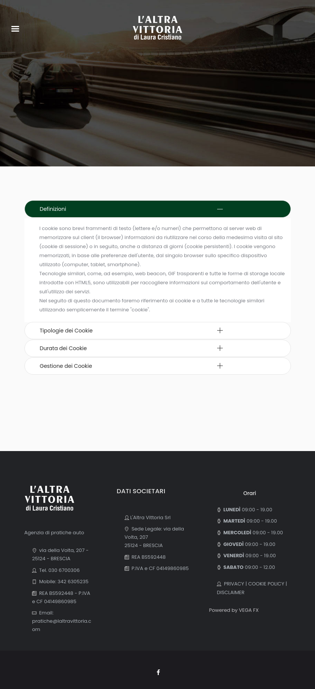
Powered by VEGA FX (234, 610)
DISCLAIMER (230, 592)
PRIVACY (232, 583)
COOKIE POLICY (266, 583)
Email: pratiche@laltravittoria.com (61, 621)
